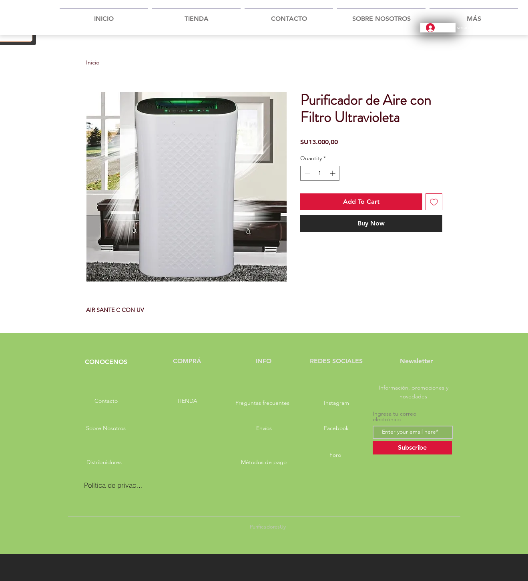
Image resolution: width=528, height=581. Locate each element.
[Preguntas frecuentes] (262, 403)
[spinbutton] (319, 173)
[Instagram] (336, 403)
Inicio (92, 62)
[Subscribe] (412, 447)
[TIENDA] (187, 401)
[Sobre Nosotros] (106, 428)
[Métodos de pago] (263, 462)
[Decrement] (306, 173)
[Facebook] (336, 428)
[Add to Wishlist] (434, 201)
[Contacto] (106, 401)
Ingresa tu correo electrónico (394, 416)
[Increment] (333, 173)
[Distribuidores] (104, 462)
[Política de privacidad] (114, 485)
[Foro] (335, 455)
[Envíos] (264, 428)
